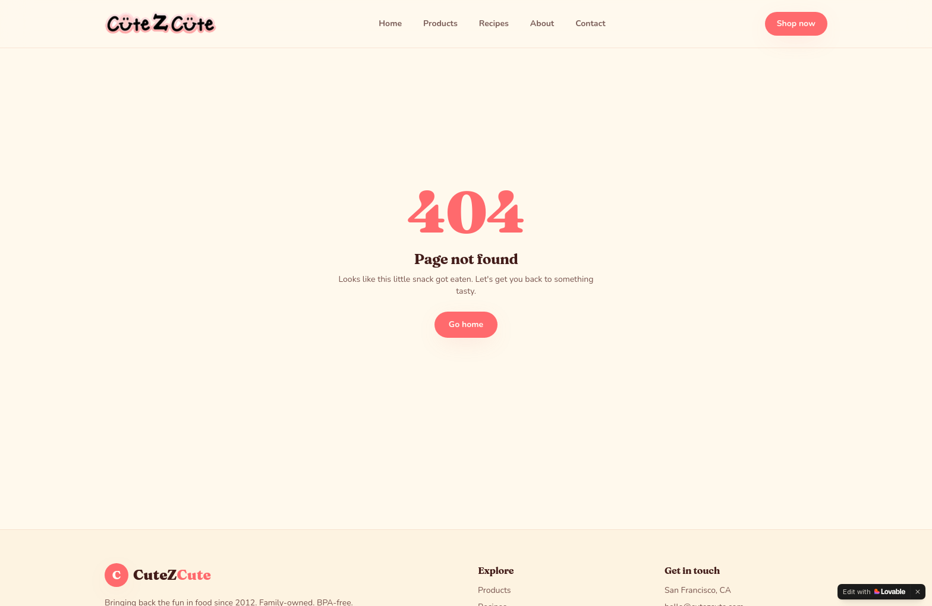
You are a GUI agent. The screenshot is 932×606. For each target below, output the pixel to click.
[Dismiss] (918, 592)
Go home (466, 324)
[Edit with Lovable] (874, 592)
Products (440, 23)
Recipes (494, 23)
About (542, 23)
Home (390, 23)
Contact (590, 23)
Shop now (796, 23)
